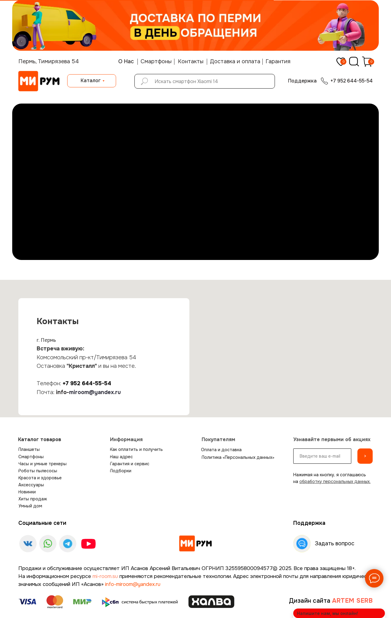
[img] (195, 543)
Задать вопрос (334, 543)
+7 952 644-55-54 (87, 383)
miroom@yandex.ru (95, 392)
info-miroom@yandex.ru (132, 584)
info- (62, 392)
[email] (322, 456)
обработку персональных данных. (335, 481)
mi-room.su (105, 576)
